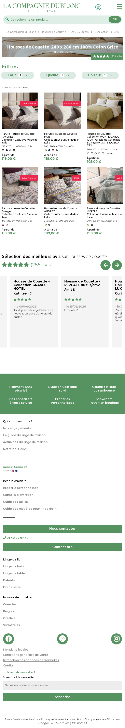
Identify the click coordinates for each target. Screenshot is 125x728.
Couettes (10, 604)
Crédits (8, 665)
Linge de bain (13, 566)
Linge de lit (11, 559)
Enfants (9, 580)
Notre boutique (14, 449)
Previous (105, 265)
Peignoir (9, 611)
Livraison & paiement (62, 469)
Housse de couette (17, 597)
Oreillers (9, 618)
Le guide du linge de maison (24, 435)
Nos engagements (17, 428)
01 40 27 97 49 (15, 538)
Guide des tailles (15, 502)
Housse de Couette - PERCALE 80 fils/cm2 (82, 283)
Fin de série (11, 587)
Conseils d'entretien (18, 495)
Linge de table (14, 573)
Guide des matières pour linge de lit (30, 509)
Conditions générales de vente (25, 655)
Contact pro (62, 547)
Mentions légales (15, 649)
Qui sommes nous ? (17, 421)
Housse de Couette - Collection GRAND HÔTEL (32, 285)
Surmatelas (11, 625)
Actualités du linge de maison (25, 442)
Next (117, 265)
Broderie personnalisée (20, 488)
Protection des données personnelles (31, 660)
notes (79, 723)
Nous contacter (62, 529)
